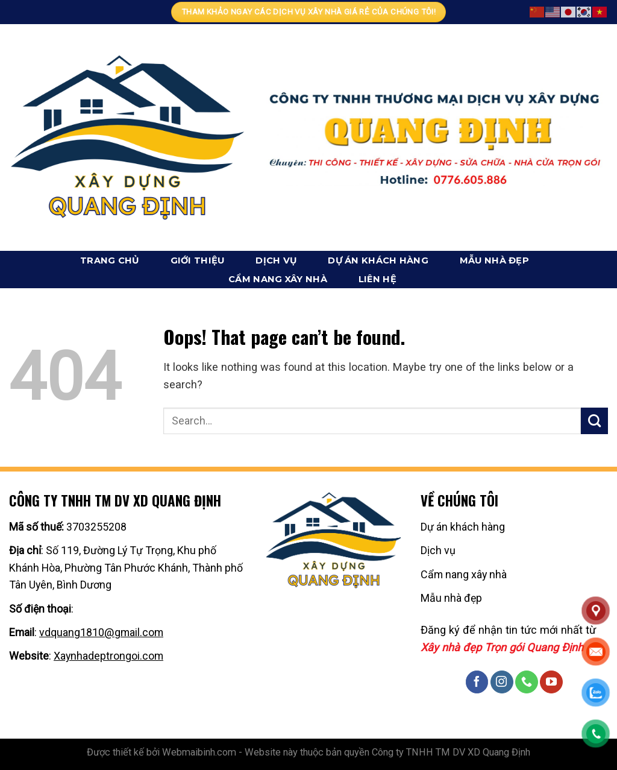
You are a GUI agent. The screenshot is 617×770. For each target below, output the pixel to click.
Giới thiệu (198, 260)
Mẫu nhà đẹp (494, 260)
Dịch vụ (275, 260)
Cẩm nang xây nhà (277, 279)
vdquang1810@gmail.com (101, 632)
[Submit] (594, 421)
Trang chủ (109, 260)
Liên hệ (377, 279)
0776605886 (106, 608)
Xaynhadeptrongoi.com (108, 655)
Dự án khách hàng (378, 260)
